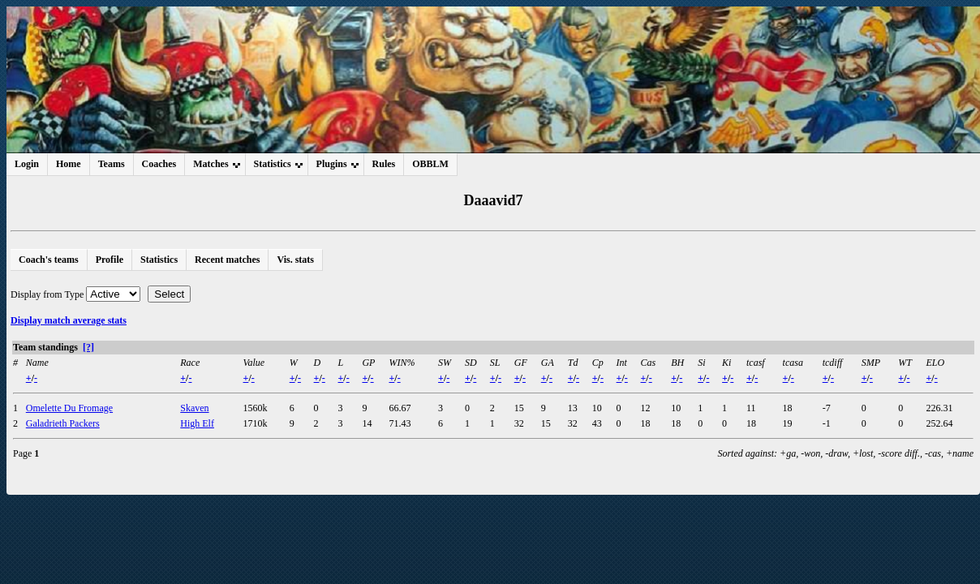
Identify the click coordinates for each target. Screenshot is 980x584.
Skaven (194, 408)
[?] (88, 347)
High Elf (197, 423)
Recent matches (227, 259)
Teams (111, 164)
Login (27, 164)
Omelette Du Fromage (69, 408)
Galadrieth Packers (63, 423)
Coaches (159, 164)
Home (68, 164)
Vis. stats (295, 259)
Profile (109, 259)
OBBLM (430, 164)
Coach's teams (49, 259)
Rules (384, 164)
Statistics (159, 259)
